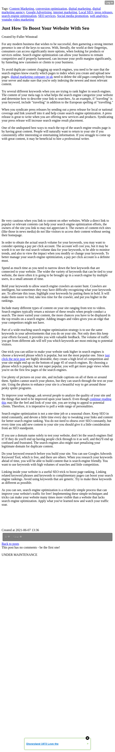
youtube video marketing (18, 19)
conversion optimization (51, 8)
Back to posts (10, 543)
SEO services (46, 16)
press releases (103, 12)
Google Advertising (39, 12)
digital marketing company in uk (32, 76)
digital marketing (80, 8)
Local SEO (86, 12)
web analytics (99, 16)
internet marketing (65, 12)
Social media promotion (72, 16)
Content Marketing (21, 8)
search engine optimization (19, 16)
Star (17, 537)
